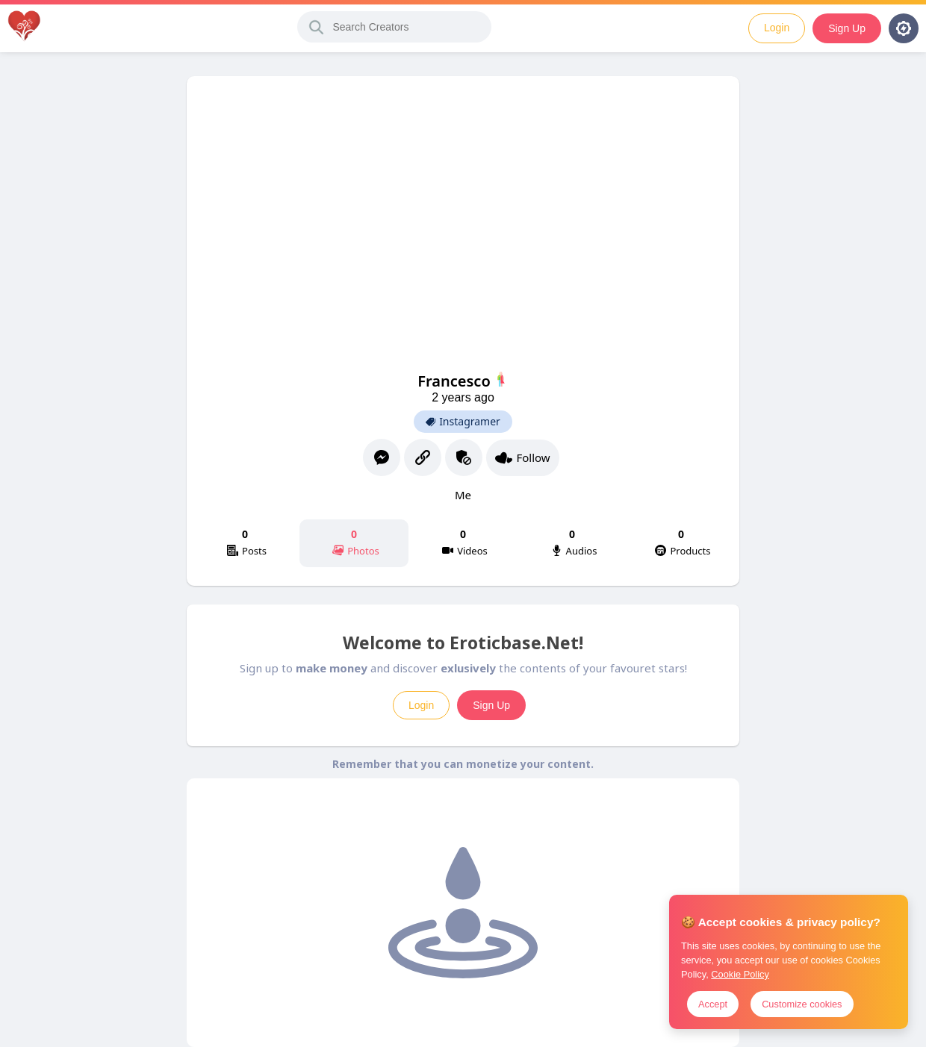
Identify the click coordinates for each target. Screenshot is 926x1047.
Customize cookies (802, 1004)
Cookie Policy (740, 974)
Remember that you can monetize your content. (463, 764)
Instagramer (463, 421)
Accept (712, 1004)
